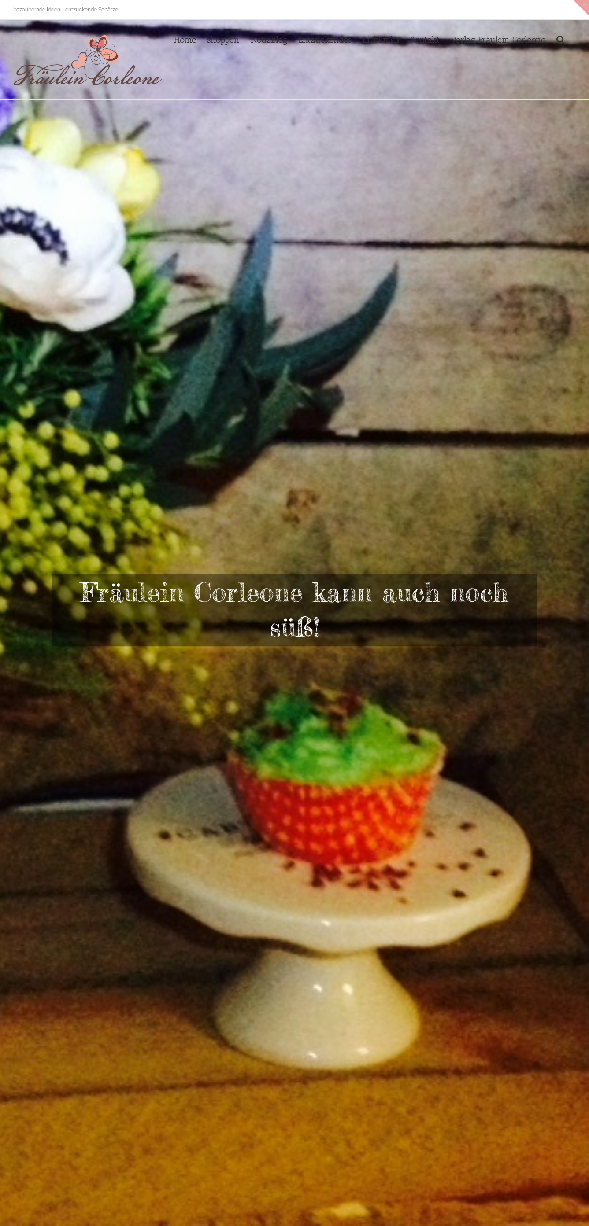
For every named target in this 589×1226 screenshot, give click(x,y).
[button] (560, 39)
